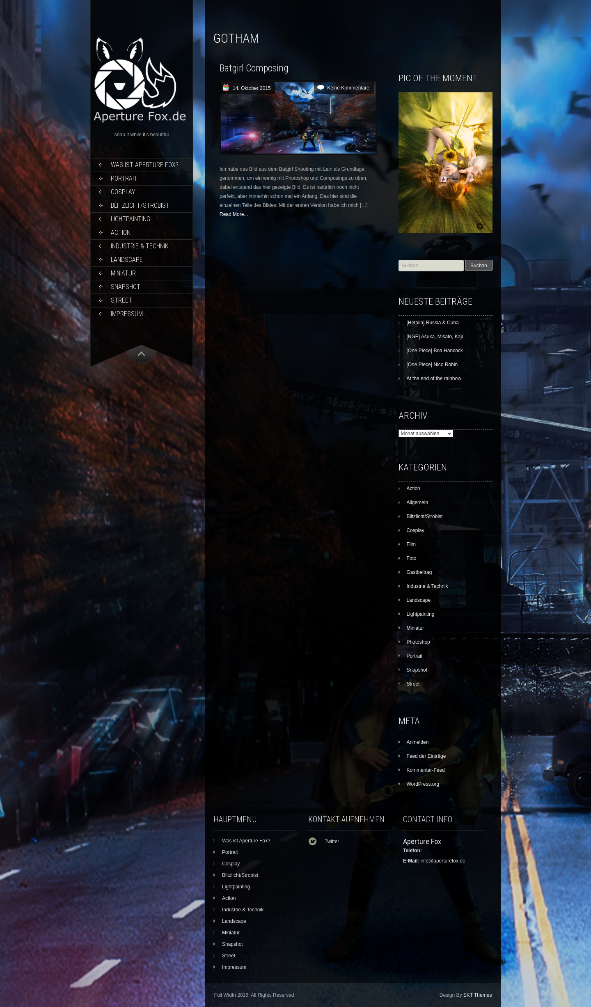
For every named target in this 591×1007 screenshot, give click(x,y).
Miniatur (123, 273)
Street (121, 300)
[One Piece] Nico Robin (432, 364)
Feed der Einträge (426, 756)
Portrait (124, 178)
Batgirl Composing (254, 68)
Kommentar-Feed (425, 770)
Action (121, 232)
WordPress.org (422, 784)
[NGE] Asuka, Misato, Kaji (434, 336)
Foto (411, 558)
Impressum (127, 314)
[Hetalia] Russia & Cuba (432, 323)
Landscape (127, 260)
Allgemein (417, 502)
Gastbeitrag (419, 572)
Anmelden (417, 742)
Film (411, 544)
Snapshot (125, 287)
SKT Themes (477, 995)
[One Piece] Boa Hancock (434, 350)
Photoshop (418, 642)
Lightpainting (130, 219)
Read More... (234, 214)
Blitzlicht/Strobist (140, 205)
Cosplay (123, 192)
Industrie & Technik (139, 246)
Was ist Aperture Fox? (145, 165)
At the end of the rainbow (433, 378)
